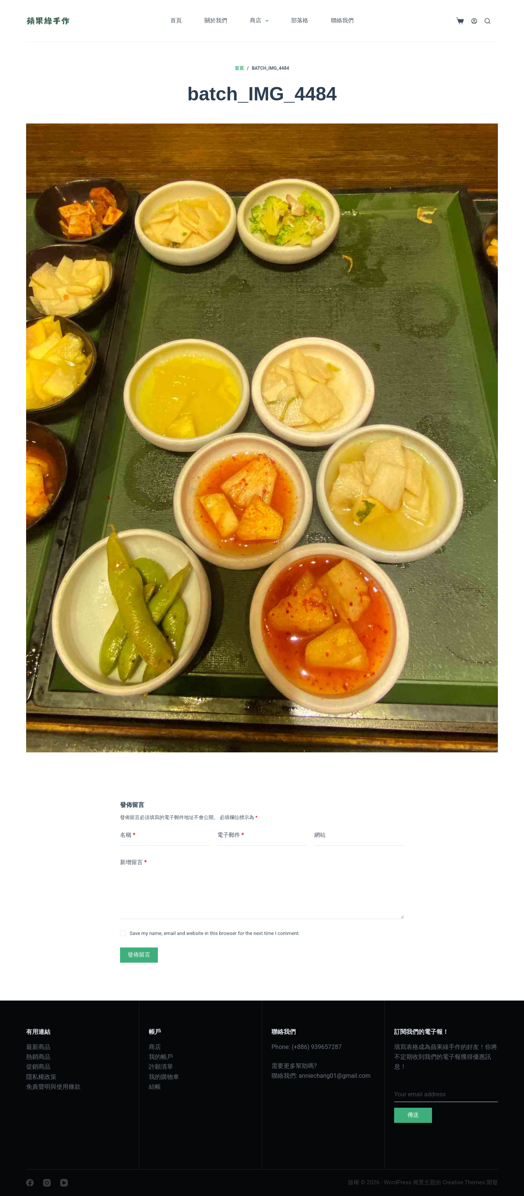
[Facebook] (30, 1183)
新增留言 (133, 862)
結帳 (155, 1086)
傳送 (413, 1115)
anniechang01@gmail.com (335, 1075)
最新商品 (38, 1047)
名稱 (128, 835)
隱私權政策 (41, 1076)
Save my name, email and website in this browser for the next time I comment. (214, 933)
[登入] (474, 21)
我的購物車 (164, 1076)
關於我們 (215, 20)
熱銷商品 (38, 1056)
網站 (320, 835)
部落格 (299, 20)
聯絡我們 (342, 20)
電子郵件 (230, 835)
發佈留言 (139, 954)
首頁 (176, 20)
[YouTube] (64, 1183)
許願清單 (161, 1066)
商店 (260, 20)
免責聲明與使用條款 (53, 1086)
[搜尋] (487, 21)
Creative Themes (464, 1182)
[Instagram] (47, 1183)
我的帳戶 (161, 1056)
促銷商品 (38, 1066)
